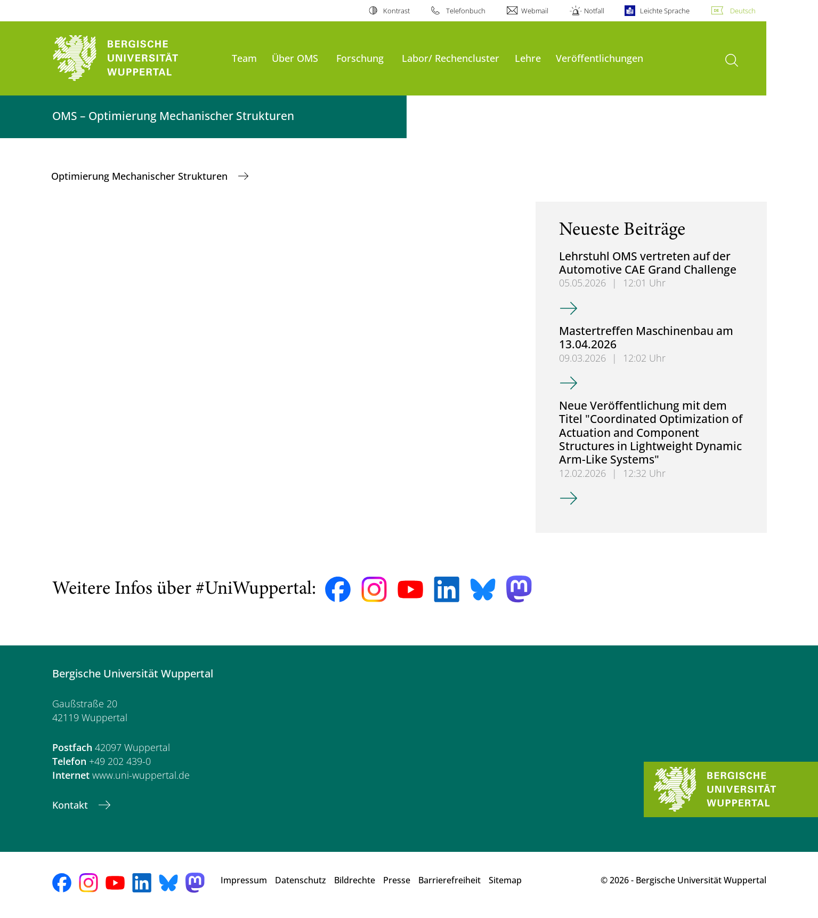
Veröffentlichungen (599, 58)
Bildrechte (354, 880)
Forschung (360, 58)
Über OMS (295, 58)
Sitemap (505, 880)
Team (244, 58)
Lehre (528, 58)
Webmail (534, 10)
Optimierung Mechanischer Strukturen (140, 176)
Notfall (594, 10)
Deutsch (743, 10)
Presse (396, 880)
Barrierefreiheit (449, 880)
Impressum (244, 880)
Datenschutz (300, 880)
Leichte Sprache (665, 10)
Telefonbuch (465, 10)
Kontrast (396, 10)
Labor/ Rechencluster (450, 58)
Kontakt (71, 805)
